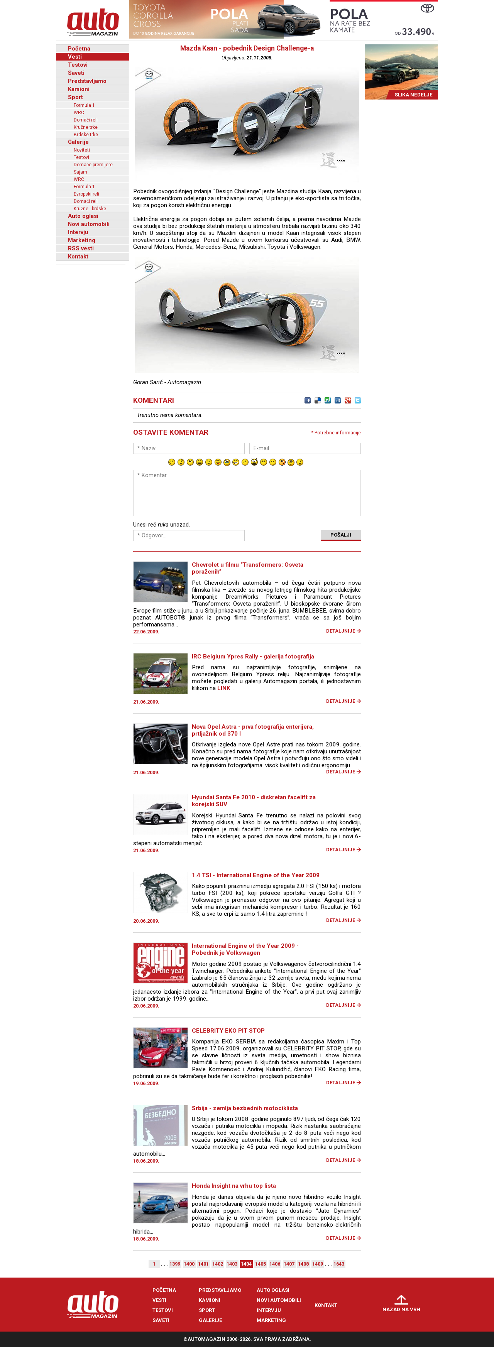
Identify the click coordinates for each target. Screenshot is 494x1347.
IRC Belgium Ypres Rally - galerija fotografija (253, 656)
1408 (303, 1264)
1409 (317, 1264)
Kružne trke (86, 127)
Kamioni (79, 89)
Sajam (80, 172)
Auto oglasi (83, 216)
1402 (217, 1264)
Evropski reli (86, 194)
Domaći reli (86, 120)
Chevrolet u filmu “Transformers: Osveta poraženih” (247, 568)
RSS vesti (81, 248)
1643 (338, 1264)
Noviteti (82, 150)
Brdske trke (86, 134)
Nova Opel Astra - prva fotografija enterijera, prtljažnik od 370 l (253, 730)
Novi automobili (89, 224)
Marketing (81, 240)
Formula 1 (84, 105)
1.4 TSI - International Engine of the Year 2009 (256, 875)
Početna (79, 48)
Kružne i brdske (90, 208)
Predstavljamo (87, 81)
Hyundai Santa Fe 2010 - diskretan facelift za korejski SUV (254, 801)
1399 (174, 1264)
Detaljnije (340, 631)
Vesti (75, 56)
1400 (189, 1264)
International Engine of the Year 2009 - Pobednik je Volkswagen (245, 949)
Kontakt (78, 256)
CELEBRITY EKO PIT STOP (228, 1030)
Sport (75, 97)
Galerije (78, 141)
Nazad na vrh (401, 1309)
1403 (232, 1264)
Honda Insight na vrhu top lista (234, 1185)
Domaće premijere (93, 164)
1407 (289, 1264)
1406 (274, 1264)
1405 (260, 1264)
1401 (203, 1264)
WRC (79, 112)
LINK (223, 688)
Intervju (78, 232)
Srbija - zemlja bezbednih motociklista (245, 1108)
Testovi (78, 64)
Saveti (76, 72)
